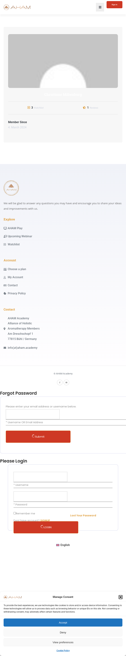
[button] (120, 597)
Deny (63, 632)
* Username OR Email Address (24, 422)
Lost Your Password (83, 515)
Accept (63, 622)
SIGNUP (45, 520)
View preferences (63, 642)
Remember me (25, 513)
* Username (21, 485)
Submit (38, 436)
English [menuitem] (65, 545)
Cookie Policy (63, 650)
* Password (20, 504)
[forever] (15, 513)
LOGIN (45, 527)
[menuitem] (63, 545)
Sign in (114, 5)
